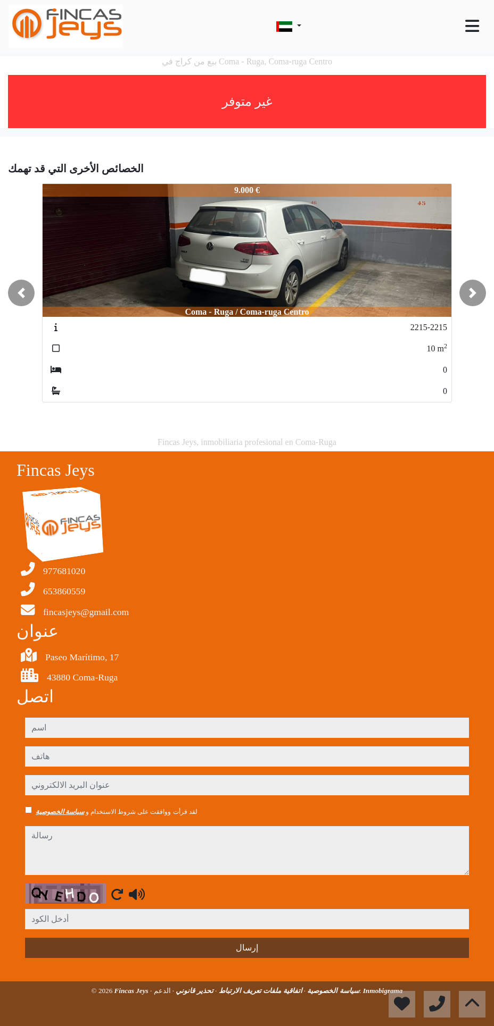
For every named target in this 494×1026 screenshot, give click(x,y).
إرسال (247, 947)
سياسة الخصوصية (60, 811)
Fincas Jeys (132, 991)
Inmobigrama (383, 991)
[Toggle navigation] (472, 26)
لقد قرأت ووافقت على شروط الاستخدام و (116, 811)
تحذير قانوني (193, 991)
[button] (21, 293)
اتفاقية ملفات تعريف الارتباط (259, 991)
